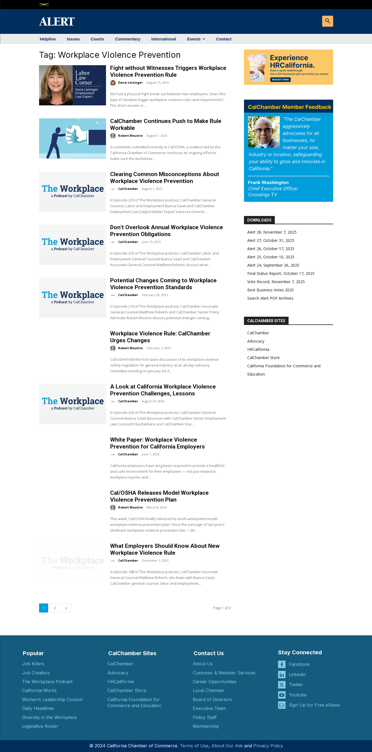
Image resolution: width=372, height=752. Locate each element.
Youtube (297, 695)
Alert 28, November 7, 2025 (272, 232)
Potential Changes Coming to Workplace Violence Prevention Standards (163, 284)
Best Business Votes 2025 (270, 289)
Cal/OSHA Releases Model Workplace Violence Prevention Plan (159, 496)
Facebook (299, 664)
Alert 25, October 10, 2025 (270, 256)
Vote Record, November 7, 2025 (276, 281)
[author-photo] (113, 83)
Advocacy (255, 341)
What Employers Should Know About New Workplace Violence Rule (164, 549)
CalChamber (128, 189)
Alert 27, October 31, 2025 (270, 240)
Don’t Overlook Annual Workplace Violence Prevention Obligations (166, 230)
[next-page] (66, 607)
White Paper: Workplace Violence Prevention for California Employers (157, 443)
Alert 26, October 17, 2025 (270, 248)
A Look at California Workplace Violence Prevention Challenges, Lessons (163, 390)
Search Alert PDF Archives (270, 298)
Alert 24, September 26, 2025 (273, 265)
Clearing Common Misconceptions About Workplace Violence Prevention (164, 177)
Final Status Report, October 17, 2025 (280, 273)
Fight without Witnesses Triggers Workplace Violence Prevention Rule (168, 71)
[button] (327, 21)
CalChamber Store (263, 357)
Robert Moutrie (130, 135)
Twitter (296, 684)
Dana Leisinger (130, 82)
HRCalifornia (258, 349)
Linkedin (297, 674)
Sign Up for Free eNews (314, 705)
